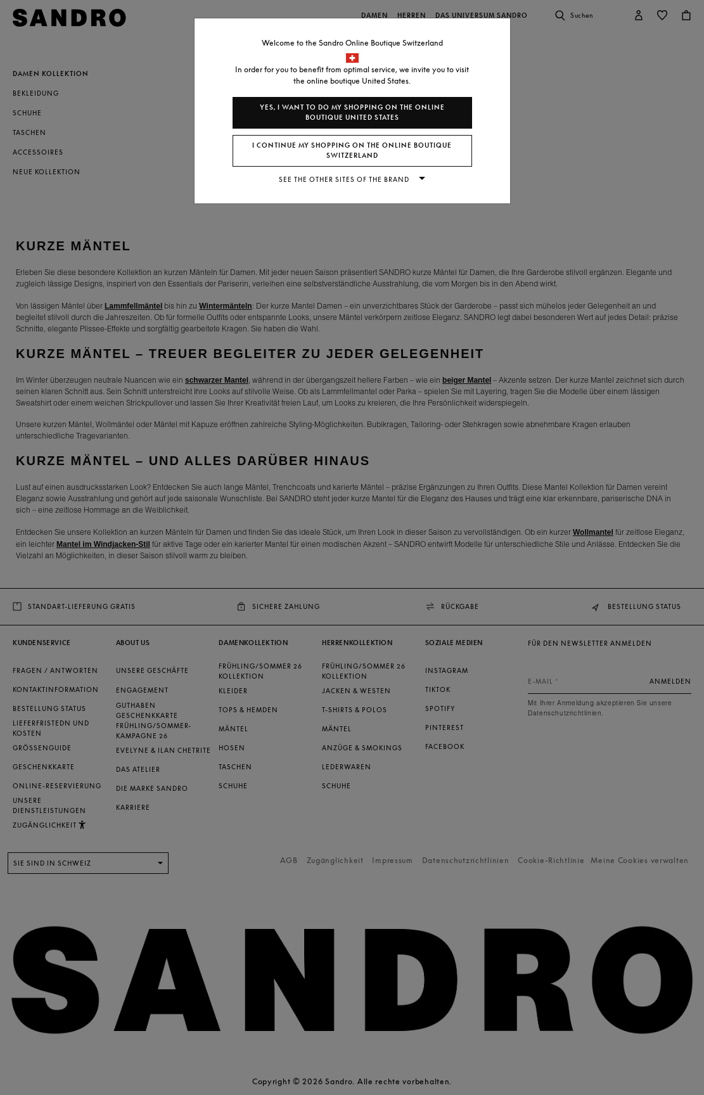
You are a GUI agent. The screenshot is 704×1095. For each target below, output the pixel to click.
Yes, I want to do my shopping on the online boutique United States (352, 112)
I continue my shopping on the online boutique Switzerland (352, 150)
